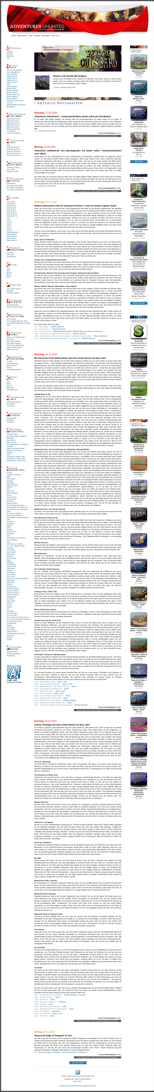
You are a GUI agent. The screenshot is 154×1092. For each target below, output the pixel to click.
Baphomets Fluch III (13, 123)
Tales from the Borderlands (15, 345)
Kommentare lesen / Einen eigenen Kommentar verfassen (97, 136)
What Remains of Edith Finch (16, 460)
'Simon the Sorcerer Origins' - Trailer (139, 596)
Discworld (10, 252)
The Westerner (11, 623)
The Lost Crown (12, 615)
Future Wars (11, 169)
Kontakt (93, 1086)
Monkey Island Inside (13, 654)
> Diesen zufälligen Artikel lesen (64, 87)
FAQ (8, 58)
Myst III (9, 272)
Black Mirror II (11, 440)
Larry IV (9, 224)
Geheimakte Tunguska (14, 402)
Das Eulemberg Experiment (15, 505)
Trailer (64, 1006)
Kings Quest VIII (12, 216)
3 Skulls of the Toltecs (14, 475)
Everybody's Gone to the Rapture (17, 444)
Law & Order (11, 550)
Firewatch (10, 446)
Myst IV (9, 275)
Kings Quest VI (11, 212)
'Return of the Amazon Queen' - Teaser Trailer (139, 621)
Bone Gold (10, 339)
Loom (8, 84)
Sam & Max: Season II (14, 343)
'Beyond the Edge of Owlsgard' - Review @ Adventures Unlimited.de (62, 1052)
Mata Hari (10, 556)
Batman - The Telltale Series (16, 337)
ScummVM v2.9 (139, 464)
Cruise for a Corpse (13, 167)
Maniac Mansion (12, 86)
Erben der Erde (12, 442)
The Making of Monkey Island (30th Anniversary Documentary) (139, 783)
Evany (9, 527)
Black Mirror (10, 438)
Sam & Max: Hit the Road (15, 100)
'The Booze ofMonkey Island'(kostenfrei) (139, 438)
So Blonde (10, 599)
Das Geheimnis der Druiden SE (17, 507)
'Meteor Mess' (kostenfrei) (139, 542)
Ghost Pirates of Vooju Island (16, 538)
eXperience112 (11, 532)
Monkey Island (11, 88)
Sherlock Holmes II (13, 589)
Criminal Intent (11, 499)
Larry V (9, 226)
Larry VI (9, 228)
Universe (9, 637)
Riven (8, 270)
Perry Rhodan (11, 574)
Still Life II (10, 603)
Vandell (9, 639)
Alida (8, 477)
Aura (8, 489)
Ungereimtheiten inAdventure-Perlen (139, 281)
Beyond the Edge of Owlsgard (16, 436)
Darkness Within (12, 503)
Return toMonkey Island (139, 89)
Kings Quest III (11, 206)
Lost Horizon (11, 406)
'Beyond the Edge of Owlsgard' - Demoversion (139, 674)
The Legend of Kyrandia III (15, 189)
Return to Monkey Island (14, 307)
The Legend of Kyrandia (14, 185)
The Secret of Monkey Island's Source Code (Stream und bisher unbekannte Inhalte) (139, 754)
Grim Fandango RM (13, 72)
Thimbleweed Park (13, 305)
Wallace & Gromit (12, 349)
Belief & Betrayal (12, 493)
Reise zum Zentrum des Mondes (17, 578)
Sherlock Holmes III (13, 591)
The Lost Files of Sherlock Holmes (18, 617)
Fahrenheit (10, 534)
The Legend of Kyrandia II (15, 187)
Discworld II (10, 254)
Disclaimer (86, 1086)
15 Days (9, 473)
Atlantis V (10, 487)
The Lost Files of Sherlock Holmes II (18, 619)
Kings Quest (11, 202)
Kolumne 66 (139, 114)
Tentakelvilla (11, 656)
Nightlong (10, 562)
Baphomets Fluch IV (13, 125)
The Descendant (12, 613)
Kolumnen (10, 52)
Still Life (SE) (11, 601)
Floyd (8, 145)
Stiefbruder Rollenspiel (139, 221)
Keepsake (10, 548)
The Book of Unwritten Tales (16, 456)
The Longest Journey (13, 289)
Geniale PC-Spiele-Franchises (139, 192)
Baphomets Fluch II (13, 121)
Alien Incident (11, 479)
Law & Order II (11, 552)
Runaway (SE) (11, 418)
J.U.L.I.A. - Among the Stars (16, 546)
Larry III (9, 222)
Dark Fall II (10, 501)
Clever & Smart (12, 497)
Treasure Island (12, 631)
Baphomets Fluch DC (13, 119)
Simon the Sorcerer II (13, 149)
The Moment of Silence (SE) (16, 458)
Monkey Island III (12, 96)
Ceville (9, 495)
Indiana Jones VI (12, 82)
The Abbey (10, 611)
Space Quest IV (12, 236)
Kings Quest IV (11, 208)
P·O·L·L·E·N (10, 576)
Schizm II (10, 584)
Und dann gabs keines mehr (16, 633)
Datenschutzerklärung (75, 1086)
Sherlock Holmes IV (13, 593)
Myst (8, 268)
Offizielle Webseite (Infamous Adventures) (87, 331)
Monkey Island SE (12, 90)
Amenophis (10, 483)
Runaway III (10, 422)
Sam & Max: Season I (14, 341)
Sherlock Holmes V (13, 595)
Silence (9, 367)
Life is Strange (11, 319)
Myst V (9, 277)
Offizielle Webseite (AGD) (62, 331)
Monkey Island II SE (13, 94)
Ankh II (9, 384)
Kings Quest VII (12, 214)
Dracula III (10, 521)
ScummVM (139, 333)
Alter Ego (10, 481)
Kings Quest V (11, 210)
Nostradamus (11, 564)
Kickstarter (82, 995)
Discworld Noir (11, 256)
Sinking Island (11, 597)
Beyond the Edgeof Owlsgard (139, 64)
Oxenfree (10, 452)
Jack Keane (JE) (12, 390)
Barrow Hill (10, 491)
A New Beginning (12, 363)
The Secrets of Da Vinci (14, 621)
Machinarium (11, 554)
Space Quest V (11, 238)
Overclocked (11, 568)
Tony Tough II (11, 629)
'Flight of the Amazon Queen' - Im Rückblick (139, 726)
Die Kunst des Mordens (14, 513)
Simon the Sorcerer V (14, 155)
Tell (8, 609)
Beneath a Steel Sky (13, 129)
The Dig (9, 103)
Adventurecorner (12, 651)
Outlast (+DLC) (11, 566)
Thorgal (9, 625)
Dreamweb (10, 523)
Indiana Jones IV (12, 78)
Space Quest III (12, 234)
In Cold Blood (11, 131)
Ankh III (9, 386)
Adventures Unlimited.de (47, 131)
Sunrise (9, 605)
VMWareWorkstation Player (139, 390)
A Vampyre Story (12, 434)
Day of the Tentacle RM (14, 70)
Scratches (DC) (12, 587)
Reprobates (10, 580)
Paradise (9, 570)
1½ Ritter (10, 361)
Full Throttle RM (12, 74)
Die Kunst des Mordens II (15, 515)
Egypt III (9, 525)
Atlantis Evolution (12, 485)
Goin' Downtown (12, 540)
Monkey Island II (12, 92)
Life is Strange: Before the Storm (17, 321)
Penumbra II (11, 572)
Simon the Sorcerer (13, 147)
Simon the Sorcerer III (14, 151)
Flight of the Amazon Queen (16, 448)
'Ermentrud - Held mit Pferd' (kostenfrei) (139, 647)
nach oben (77, 1081)
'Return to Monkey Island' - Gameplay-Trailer (139, 569)
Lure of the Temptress (14, 133)
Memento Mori (11, 558)
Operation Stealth (12, 171)
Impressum (63, 1086)
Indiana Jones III (12, 76)
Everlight (9, 530)
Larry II (9, 220)
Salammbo (10, 582)
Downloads (10, 56)
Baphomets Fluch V (13, 127)
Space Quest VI (12, 240)
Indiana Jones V (12, 80)
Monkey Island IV (12, 98)
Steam (60, 682)
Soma (8, 454)
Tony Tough (10, 627)
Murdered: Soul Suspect (14, 450)
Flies (8, 536)
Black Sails (10, 388)
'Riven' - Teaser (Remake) (139, 517)
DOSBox (139, 361)
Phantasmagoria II (12, 232)
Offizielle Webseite (57, 327)
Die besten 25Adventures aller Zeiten (139, 251)
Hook (8, 542)
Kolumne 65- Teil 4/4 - (139, 141)
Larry (8, 218)
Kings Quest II (11, 204)
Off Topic (9, 54)
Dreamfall (10, 291)
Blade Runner (11, 183)
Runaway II (10, 420)
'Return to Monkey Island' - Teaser (139, 701)
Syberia (9, 607)
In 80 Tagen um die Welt (14, 544)
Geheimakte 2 (11, 404)
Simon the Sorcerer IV (14, 153)
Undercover (10, 635)
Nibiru (8, 560)
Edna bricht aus (12, 365)
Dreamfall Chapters (13, 293)
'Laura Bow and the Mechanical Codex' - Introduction (139, 490)
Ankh (8, 382)
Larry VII (9, 230)
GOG (65, 682)
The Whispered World (14, 369)
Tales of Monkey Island (14, 347)
